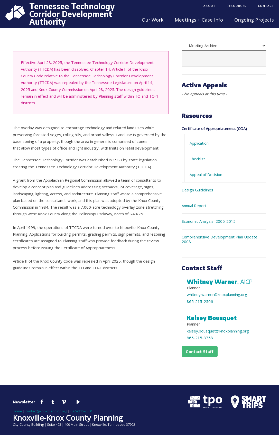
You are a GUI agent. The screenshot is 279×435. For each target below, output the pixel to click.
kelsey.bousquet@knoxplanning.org (218, 331)
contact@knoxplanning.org (46, 411)
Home (17, 411)
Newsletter (24, 402)
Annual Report (194, 205)
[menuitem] (209, 6)
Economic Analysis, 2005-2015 (209, 221)
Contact (266, 6)
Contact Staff (199, 351)
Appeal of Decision (206, 174)
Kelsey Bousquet (212, 317)
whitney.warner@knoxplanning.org (217, 294)
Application (199, 143)
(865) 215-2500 (81, 411)
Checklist (197, 158)
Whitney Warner (220, 281)
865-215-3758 (200, 337)
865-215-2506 (200, 301)
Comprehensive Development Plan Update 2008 (219, 239)
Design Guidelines (197, 189)
